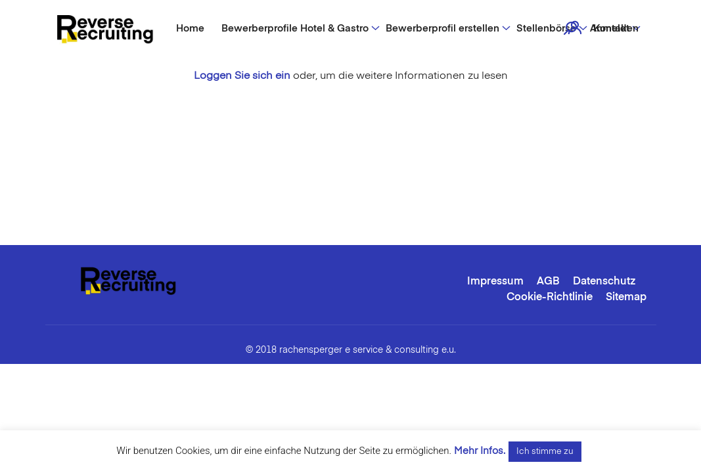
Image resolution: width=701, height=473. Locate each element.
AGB (548, 282)
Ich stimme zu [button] (545, 451)
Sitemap (626, 297)
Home (190, 29)
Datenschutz (604, 282)
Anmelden (614, 29)
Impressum (495, 282)
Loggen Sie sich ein (242, 76)
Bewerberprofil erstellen (442, 29)
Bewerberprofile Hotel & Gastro (295, 29)
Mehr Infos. (479, 451)
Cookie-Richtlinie (550, 297)
